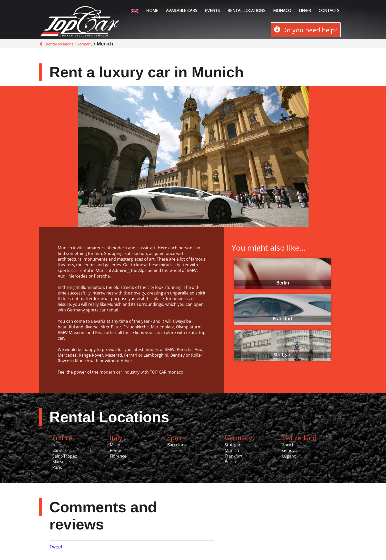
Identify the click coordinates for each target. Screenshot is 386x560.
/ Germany (82, 44)
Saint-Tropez (64, 456)
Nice (56, 445)
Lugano (289, 456)
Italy (116, 437)
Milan (115, 445)
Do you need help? (306, 29)
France (62, 437)
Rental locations (246, 10)
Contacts (329, 10)
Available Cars (181, 10)
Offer (305, 10)
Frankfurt (282, 319)
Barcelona (177, 445)
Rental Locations (109, 417)
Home (152, 10)
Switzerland (299, 437)
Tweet (56, 547)
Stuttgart (282, 355)
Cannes (59, 450)
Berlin (282, 283)
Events (212, 10)
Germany (238, 437)
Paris (57, 467)
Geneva (289, 450)
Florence (118, 456)
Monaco (282, 10)
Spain (175, 437)
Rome (115, 450)
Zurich (288, 445)
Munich (232, 450)
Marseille (61, 461)
